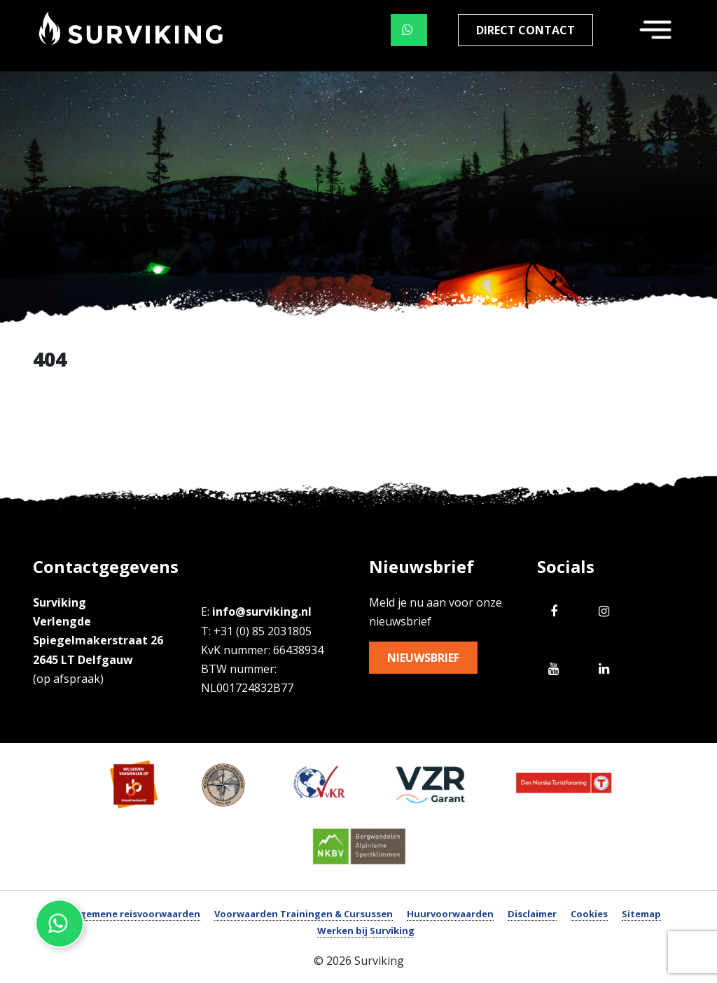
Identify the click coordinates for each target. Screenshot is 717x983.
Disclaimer (532, 913)
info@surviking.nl (262, 611)
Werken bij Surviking (366, 930)
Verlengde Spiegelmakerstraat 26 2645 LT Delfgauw (98, 640)
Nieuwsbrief (423, 657)
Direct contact (525, 30)
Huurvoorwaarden (450, 913)
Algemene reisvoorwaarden (135, 913)
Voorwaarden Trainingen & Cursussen (303, 913)
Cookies (589, 913)
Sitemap (641, 913)
